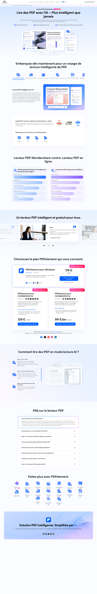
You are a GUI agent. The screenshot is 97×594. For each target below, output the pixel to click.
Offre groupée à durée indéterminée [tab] (28, 312)
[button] (44, 247)
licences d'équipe (43, 334)
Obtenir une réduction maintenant (68, 280)
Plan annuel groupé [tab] (60, 310)
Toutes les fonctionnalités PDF (22, 5)
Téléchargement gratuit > (69, 284)
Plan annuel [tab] (37, 274)
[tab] (18, 76)
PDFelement (24, 425)
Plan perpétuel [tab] (29, 274)
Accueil (13, 5)
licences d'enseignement (57, 334)
